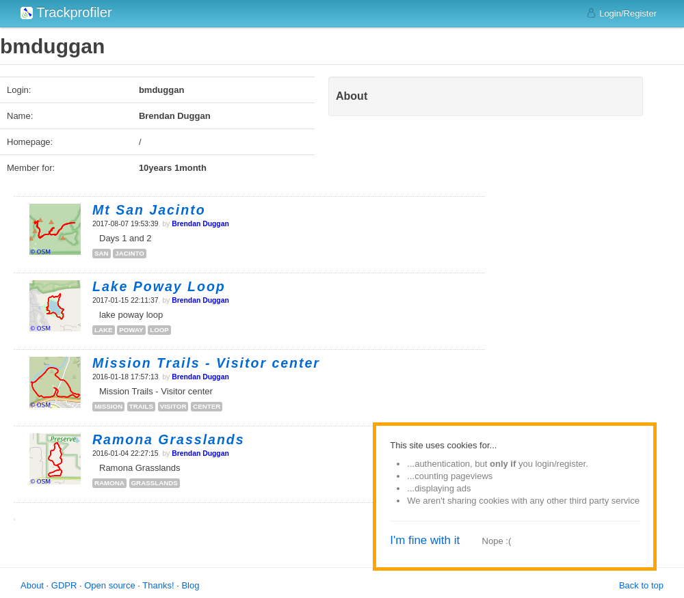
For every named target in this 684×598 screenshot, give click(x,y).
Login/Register (621, 13)
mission (108, 406)
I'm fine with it (425, 540)
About (32, 585)
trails (141, 406)
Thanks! (158, 585)
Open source (109, 585)
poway (131, 330)
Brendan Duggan (200, 224)
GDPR (64, 585)
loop (159, 330)
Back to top (641, 585)
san (101, 253)
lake (103, 330)
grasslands (154, 483)
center (206, 406)
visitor (173, 406)
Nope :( (497, 541)
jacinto (129, 253)
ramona (109, 483)
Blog (190, 585)
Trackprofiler (66, 12)
